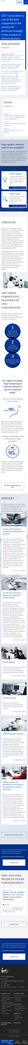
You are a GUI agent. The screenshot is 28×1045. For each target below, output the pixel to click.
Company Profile (19, 1017)
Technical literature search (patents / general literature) (8, 999)
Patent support (5, 995)
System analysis (5, 1013)
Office (16, 1019)
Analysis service (6, 993)
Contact (10, 1030)
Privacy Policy (16, 1030)
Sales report (18, 1004)
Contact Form (14, 956)
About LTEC (17, 1013)
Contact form (14, 862)
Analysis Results (19, 993)
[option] (14, 15)
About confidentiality (14, 1031)
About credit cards (19, 1010)
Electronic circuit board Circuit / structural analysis (7, 1007)
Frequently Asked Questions (6, 1023)
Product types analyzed (20, 995)
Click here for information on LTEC (12, 486)
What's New (17, 1023)
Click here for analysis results (14, 835)
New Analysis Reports (20, 1006)
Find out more (5, 47)
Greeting (17, 1015)
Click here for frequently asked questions (12, 856)
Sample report (18, 1000)
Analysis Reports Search (20, 1008)
